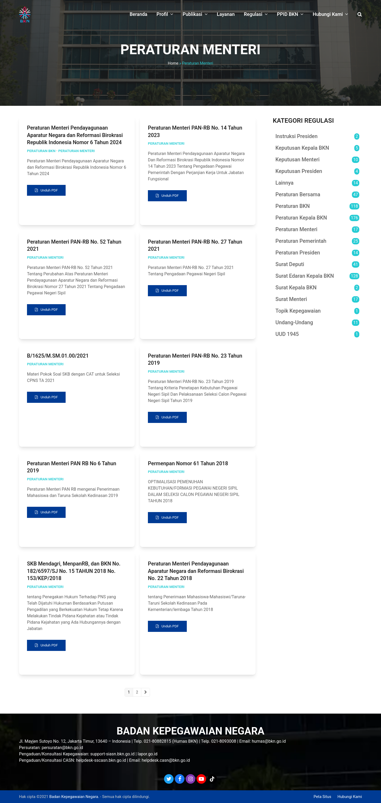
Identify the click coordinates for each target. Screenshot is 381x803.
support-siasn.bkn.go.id (112, 753)
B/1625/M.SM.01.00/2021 (58, 357)
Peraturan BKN (41, 151)
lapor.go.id (147, 753)
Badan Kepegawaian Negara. (74, 796)
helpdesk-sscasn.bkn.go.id (101, 760)
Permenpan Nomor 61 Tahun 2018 (188, 466)
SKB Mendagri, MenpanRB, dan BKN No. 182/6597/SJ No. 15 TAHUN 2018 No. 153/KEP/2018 (73, 573)
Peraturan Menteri (76, 151)
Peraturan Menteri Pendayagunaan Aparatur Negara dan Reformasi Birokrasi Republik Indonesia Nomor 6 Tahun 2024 (75, 135)
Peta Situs (322, 796)
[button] (359, 14)
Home (173, 63)
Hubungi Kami (349, 796)
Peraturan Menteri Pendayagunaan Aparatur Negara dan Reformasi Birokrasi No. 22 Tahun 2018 (196, 573)
